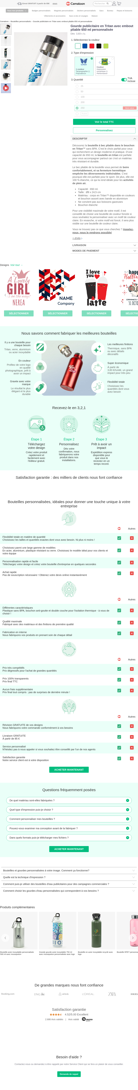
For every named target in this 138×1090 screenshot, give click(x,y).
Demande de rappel (69, 1074)
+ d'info (77, 238)
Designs (11, 265)
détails (55, 4)
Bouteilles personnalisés (21, 21)
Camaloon (4, 21)
